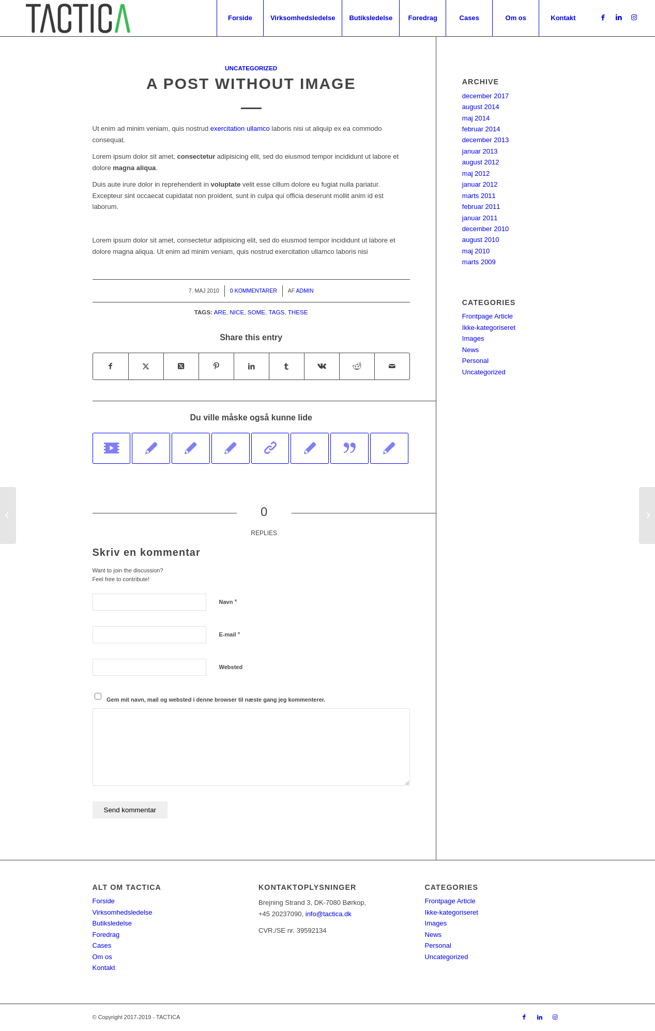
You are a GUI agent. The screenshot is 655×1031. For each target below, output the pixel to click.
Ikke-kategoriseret (488, 327)
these (298, 312)
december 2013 (485, 140)
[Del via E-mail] (392, 366)
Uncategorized (251, 68)
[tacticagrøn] (77, 18)
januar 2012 (480, 184)
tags (276, 312)
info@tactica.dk (329, 914)
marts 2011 (479, 196)
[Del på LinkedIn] (251, 366)
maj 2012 (476, 173)
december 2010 (485, 229)
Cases (102, 945)
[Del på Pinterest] (216, 366)
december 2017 (485, 96)
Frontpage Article (487, 316)
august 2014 (480, 107)
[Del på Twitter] (146, 366)
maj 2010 (476, 251)
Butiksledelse (112, 923)
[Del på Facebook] (110, 366)
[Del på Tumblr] (286, 366)
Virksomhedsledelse (123, 912)
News (470, 350)
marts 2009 (479, 262)
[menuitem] (240, 18)
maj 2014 (476, 118)
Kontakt (104, 968)
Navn (228, 601)
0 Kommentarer (253, 290)
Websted (231, 667)
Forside (104, 901)
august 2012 (480, 162)
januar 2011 (480, 218)
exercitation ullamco (240, 128)
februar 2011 (481, 206)
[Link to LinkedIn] (619, 17)
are (220, 312)
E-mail (229, 634)
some (256, 312)
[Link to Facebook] (603, 17)
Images (473, 338)
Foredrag (106, 934)
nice (237, 312)
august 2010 (480, 240)
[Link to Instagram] (634, 17)
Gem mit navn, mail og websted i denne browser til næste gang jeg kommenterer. (216, 699)
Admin (305, 290)
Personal (475, 361)
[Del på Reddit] (357, 366)
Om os (102, 957)
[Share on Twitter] (181, 366)
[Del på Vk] (321, 366)
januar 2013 (480, 151)
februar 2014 (481, 129)
